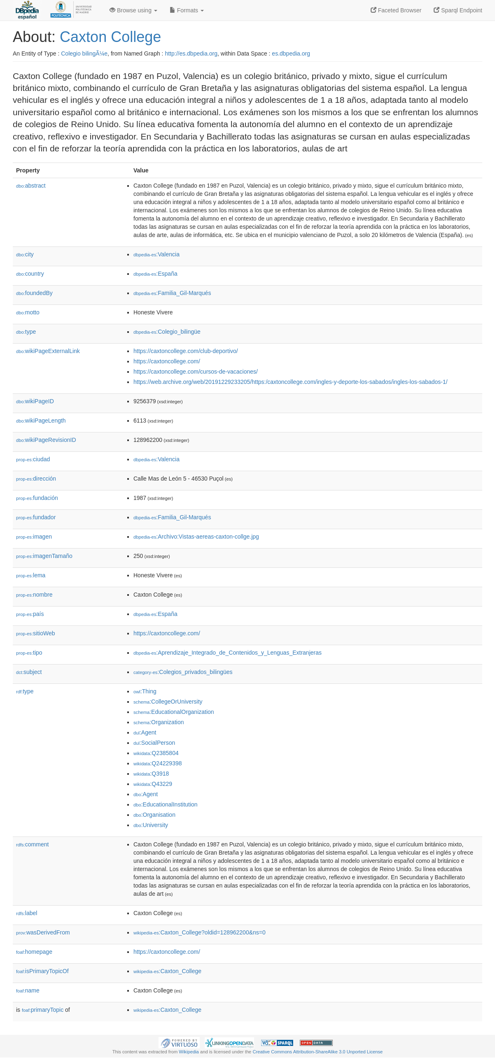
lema (30, 575)
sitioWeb (35, 633)
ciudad (33, 459)
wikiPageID (35, 401)
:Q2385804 (156, 753)
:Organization (158, 722)
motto (28, 312)
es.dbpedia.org (291, 53)
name (28, 990)
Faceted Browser (396, 10)
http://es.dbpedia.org (191, 53)
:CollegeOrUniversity (168, 701)
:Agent (144, 732)
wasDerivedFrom (43, 932)
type (26, 331)
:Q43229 (152, 784)
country (30, 273)
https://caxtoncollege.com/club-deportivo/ (185, 351)
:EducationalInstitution (165, 804)
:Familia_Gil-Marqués (172, 293)
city (25, 254)
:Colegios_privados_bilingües (183, 672)
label (26, 913)
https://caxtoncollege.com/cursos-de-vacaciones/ (195, 371)
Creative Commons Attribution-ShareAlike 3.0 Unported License (317, 1051)
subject (29, 672)
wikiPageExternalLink (48, 351)
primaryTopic (42, 1009)
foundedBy (34, 293)
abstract (31, 185)
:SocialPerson (154, 742)
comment (32, 844)
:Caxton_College (167, 971)
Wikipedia (189, 1051)
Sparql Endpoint (458, 10)
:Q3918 (151, 773)
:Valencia (156, 254)
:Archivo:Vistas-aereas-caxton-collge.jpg (196, 536)
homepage (34, 951)
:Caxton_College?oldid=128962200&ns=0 (199, 932)
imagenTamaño (44, 556)
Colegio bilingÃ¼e (84, 53)
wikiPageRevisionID (46, 440)
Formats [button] (187, 10)
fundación (37, 498)
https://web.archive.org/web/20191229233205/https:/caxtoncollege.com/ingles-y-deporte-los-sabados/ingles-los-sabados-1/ (290, 382)
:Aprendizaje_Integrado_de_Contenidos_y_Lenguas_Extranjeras (227, 652)
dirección (36, 478)
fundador (36, 517)
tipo (29, 652)
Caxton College (110, 36)
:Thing (144, 691)
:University (150, 825)
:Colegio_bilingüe (167, 331)
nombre (34, 594)
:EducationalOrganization (173, 712)
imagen (34, 536)
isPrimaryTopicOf (42, 971)
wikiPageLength (41, 420)
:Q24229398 (157, 763)
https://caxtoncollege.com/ (166, 361)
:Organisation (154, 814)
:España (155, 273)
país (30, 614)
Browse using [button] (133, 10)
